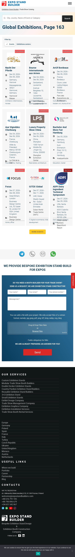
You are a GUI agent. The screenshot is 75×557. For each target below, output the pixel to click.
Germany (6, 425)
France (5, 433)
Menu (70, 3)
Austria (5, 453)
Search (67, 18)
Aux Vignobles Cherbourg (12, 128)
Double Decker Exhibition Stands (16, 385)
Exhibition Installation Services (15, 408)
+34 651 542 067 (9, 503)
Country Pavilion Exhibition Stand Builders (20, 388)
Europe (5, 422)
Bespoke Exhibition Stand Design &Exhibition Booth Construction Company (16, 527)
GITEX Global (36, 186)
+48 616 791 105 (9, 498)
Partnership (7, 475)
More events (37, 231)
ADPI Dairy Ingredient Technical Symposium (59, 190)
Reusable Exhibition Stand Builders (17, 391)
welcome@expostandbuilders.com (17, 495)
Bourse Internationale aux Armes (36, 70)
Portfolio (5, 470)
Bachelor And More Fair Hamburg (60, 129)
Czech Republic (9, 442)
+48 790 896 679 (9, 501)
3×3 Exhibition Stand (11, 394)
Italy (4, 436)
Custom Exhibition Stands (13, 379)
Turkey (5, 439)
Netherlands (7, 456)
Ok (38, 553)
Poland (5, 427)
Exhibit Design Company (13, 400)
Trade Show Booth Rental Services (17, 411)
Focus (8, 186)
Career (5, 472)
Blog (4, 478)
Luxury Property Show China (37, 128)
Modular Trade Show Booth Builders (18, 382)
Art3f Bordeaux (60, 67)
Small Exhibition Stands (12, 397)
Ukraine (5, 445)
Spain (4, 430)
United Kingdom (9, 447)
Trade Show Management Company (18, 402)
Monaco (5, 450)
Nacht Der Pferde (10, 68)
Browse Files (37, 330)
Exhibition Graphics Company (15, 405)
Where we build (9, 467)
